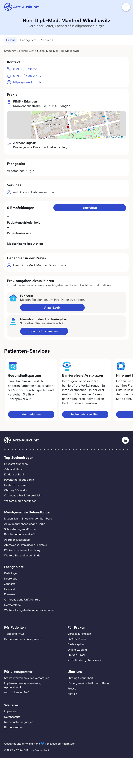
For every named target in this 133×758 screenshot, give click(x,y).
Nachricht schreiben (44, 331)
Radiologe (10, 573)
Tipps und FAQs (14, 633)
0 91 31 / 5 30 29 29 (27, 76)
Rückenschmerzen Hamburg (22, 550)
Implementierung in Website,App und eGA (22, 685)
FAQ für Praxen (77, 639)
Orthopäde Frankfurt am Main (22, 495)
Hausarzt (9, 589)
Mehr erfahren (31, 414)
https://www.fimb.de (27, 82)
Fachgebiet (28, 40)
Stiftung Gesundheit (80, 678)
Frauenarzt (11, 594)
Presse (72, 688)
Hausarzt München (16, 464)
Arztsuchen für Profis (17, 692)
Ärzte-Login (52, 307)
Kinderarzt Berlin (14, 474)
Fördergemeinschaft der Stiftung (88, 683)
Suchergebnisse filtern (85, 414)
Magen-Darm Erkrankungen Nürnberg (28, 518)
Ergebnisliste (27, 51)
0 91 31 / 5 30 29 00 (27, 69)
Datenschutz (12, 716)
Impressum (11, 711)
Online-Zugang (77, 649)
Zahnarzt (9, 583)
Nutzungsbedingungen (18, 722)
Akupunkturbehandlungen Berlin (24, 524)
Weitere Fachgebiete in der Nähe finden (29, 610)
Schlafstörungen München (20, 529)
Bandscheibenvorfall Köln (20, 534)
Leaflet (102, 137)
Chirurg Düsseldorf (16, 490)
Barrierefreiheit (13, 727)
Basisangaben (76, 644)
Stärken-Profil (76, 655)
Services (47, 40)
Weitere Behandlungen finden (23, 555)
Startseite (10, 51)
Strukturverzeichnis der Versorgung (26, 678)
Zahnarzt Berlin (13, 469)
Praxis (10, 40)
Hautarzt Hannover (16, 485)
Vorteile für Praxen (79, 633)
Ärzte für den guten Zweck (84, 660)
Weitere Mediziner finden (20, 501)
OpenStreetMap (117, 137)
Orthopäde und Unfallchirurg (22, 599)
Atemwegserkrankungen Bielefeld (25, 545)
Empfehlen (90, 207)
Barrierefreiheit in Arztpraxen (22, 639)
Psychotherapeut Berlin (19, 479)
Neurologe (10, 578)
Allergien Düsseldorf (17, 539)
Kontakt (72, 693)
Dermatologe (12, 605)
